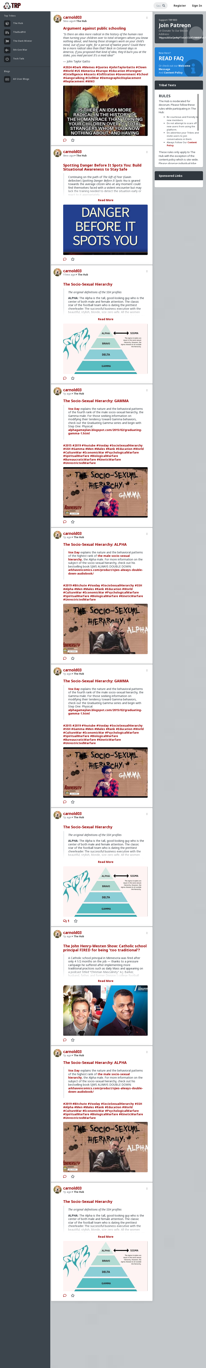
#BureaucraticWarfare (79, 459)
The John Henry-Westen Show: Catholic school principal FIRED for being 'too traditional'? (105, 947)
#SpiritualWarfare (76, 456)
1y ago (67, 393)
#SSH (66, 449)
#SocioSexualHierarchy (126, 445)
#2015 (67, 445)
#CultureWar (72, 452)
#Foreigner (134, 71)
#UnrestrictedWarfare (79, 463)
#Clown (141, 67)
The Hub (81, 21)
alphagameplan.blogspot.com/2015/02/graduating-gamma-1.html (105, 431)
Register (180, 5)
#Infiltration (106, 74)
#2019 (76, 445)
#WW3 (90, 81)
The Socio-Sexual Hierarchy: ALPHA (95, 544)
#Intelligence (73, 74)
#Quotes (102, 67)
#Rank (110, 449)
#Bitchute (79, 585)
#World (68, 71)
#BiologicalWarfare (104, 456)
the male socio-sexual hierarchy (99, 557)
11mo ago (69, 274)
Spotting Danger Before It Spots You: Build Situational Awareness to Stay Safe (102, 167)
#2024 (67, 67)
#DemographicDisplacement (120, 78)
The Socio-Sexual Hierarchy (87, 284)
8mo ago (68, 155)
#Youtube (89, 445)
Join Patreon (175, 25)
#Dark (76, 67)
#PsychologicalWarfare (122, 452)
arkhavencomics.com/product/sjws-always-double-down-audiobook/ (105, 571)
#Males (99, 449)
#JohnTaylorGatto (122, 67)
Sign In (197, 5)
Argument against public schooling (94, 28)
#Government (126, 74)
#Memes (88, 67)
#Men (89, 449)
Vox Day (74, 409)
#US (77, 71)
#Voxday (102, 445)
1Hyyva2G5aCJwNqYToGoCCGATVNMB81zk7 (182, 37)
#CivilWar (92, 78)
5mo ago (68, 21)
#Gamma (77, 449)
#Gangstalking (73, 78)
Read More (105, 200)
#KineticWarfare (109, 459)
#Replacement (73, 81)
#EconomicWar (93, 452)
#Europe (102, 71)
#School (142, 74)
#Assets (90, 74)
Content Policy (173, 72)
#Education (117, 71)
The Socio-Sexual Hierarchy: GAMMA (96, 400)
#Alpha (68, 589)
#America (88, 71)
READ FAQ (171, 58)
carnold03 (72, 17)
